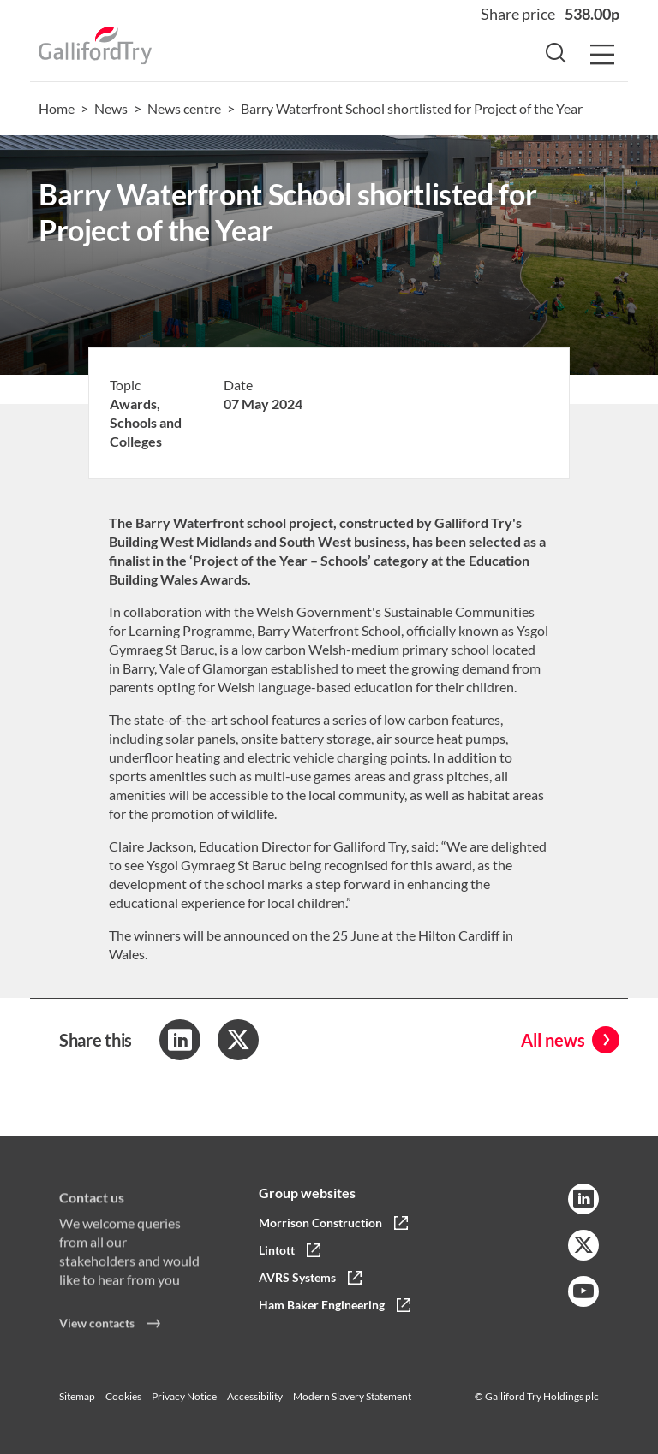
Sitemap (77, 1396)
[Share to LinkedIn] (179, 1039)
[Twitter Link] (583, 1245)
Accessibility (255, 1396)
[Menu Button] (602, 55)
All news (553, 1040)
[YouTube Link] (583, 1291)
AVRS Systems (297, 1277)
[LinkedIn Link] (583, 1199)
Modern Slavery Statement (352, 1396)
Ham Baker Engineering (322, 1304)
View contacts (97, 1328)
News (111, 108)
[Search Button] (556, 55)
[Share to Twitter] (238, 1039)
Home (57, 108)
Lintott (277, 1250)
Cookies (123, 1396)
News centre (184, 108)
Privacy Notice (184, 1396)
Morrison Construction (320, 1222)
